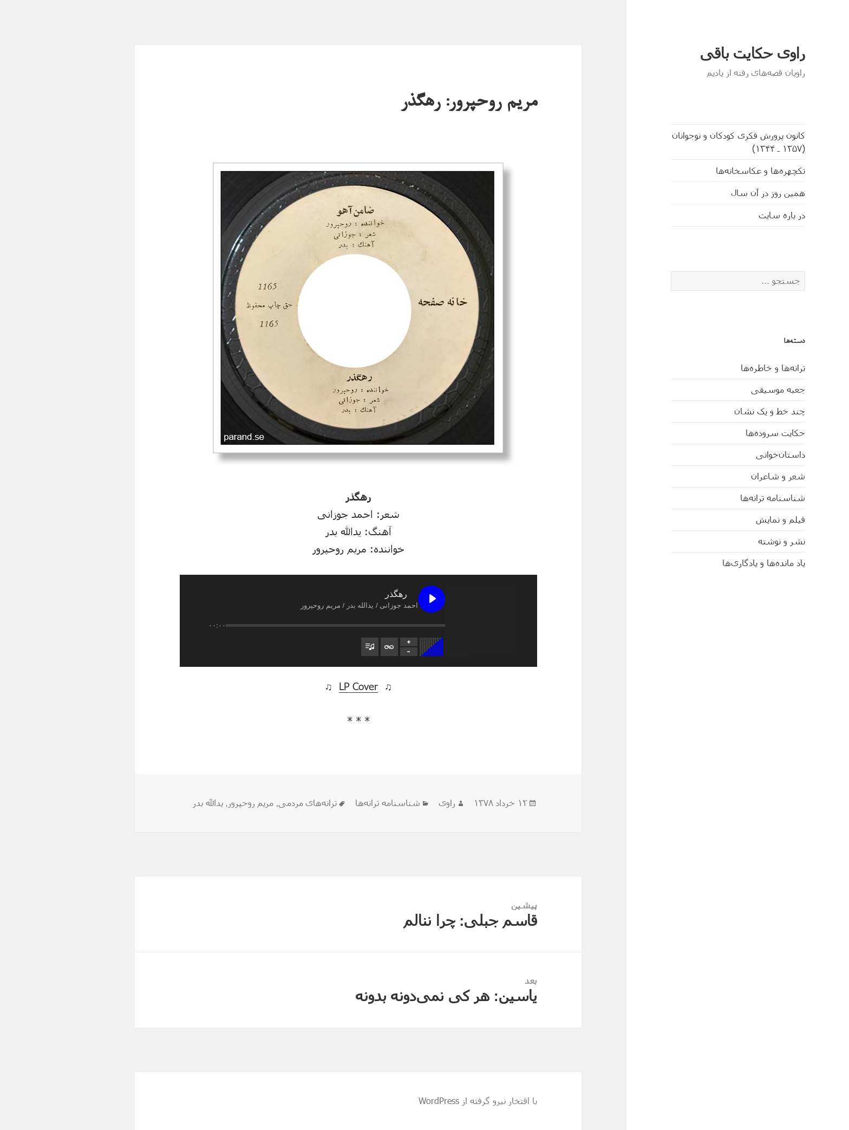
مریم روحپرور (205, 803)
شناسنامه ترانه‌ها (727, 497)
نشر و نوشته (736, 541)
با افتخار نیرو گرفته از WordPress (432, 1100)
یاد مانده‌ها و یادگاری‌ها (718, 562)
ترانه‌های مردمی (262, 803)
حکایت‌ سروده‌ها (730, 432)
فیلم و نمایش (735, 519)
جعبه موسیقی (733, 389)
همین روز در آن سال (722, 192)
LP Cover (312, 686)
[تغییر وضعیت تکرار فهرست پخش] (343, 647)
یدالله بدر (162, 803)
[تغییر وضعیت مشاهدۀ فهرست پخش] (324, 647)
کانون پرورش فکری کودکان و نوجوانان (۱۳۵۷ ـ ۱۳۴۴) (693, 141)
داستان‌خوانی (735, 454)
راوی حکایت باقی (707, 54)
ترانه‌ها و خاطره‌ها (727, 367)
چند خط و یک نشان (724, 411)
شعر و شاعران (733, 476)
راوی (401, 803)
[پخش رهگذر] (386, 599)
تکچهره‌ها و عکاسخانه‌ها (715, 170)
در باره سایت (736, 215)
